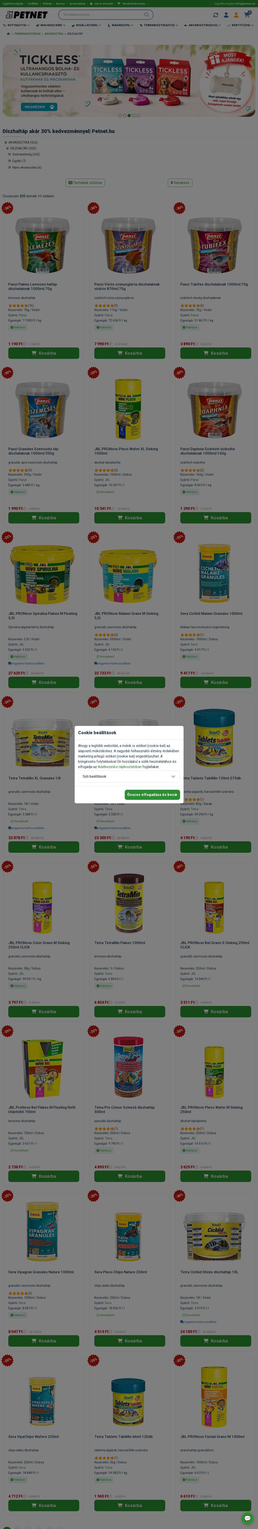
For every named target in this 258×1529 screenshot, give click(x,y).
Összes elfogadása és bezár (152, 795)
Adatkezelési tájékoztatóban (120, 767)
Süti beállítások (94, 776)
